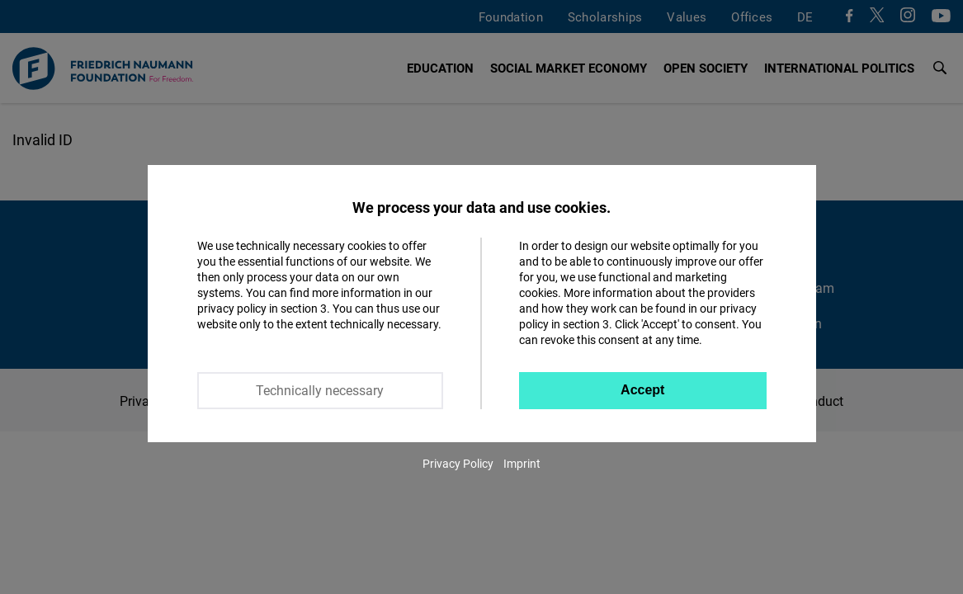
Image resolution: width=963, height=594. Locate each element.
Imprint (522, 463)
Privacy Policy (457, 463)
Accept (642, 390)
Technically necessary (320, 390)
